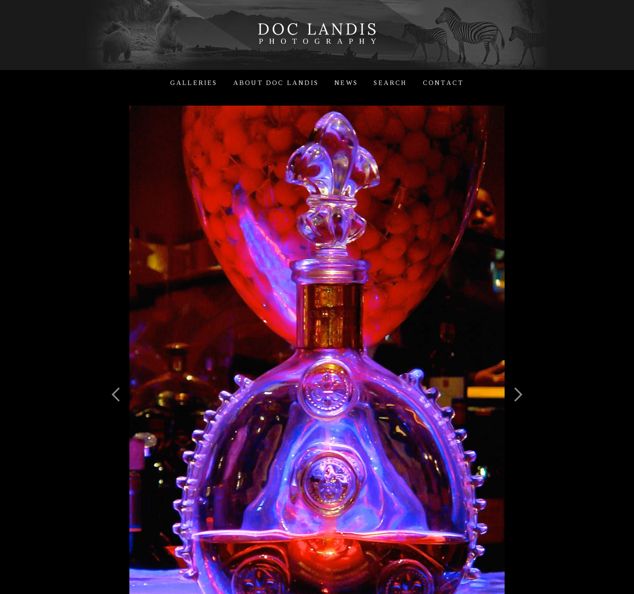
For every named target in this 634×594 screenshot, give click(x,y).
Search (390, 82)
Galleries (194, 82)
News (346, 82)
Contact (443, 82)
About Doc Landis (276, 82)
